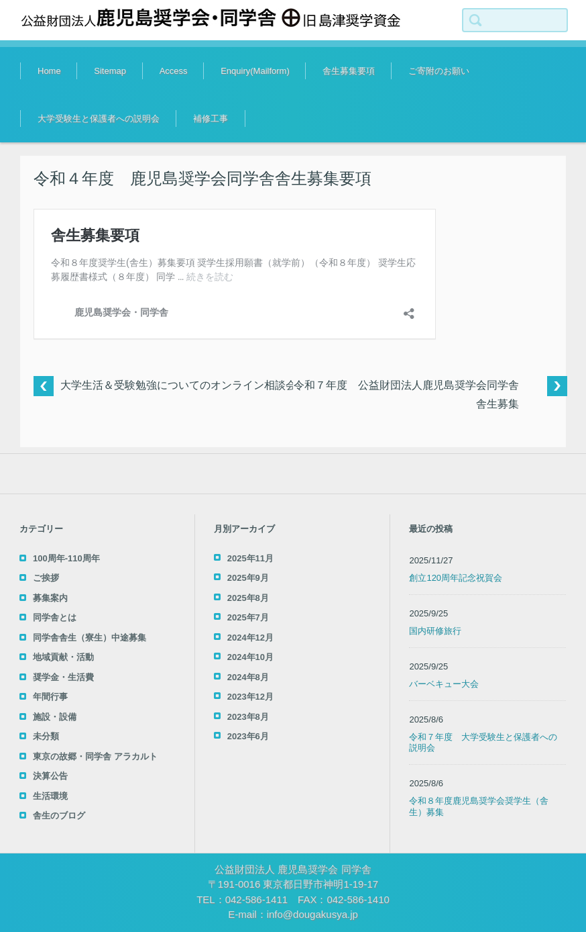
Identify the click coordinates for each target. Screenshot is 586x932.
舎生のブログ (59, 815)
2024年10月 (250, 657)
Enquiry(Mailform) (255, 71)
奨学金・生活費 (63, 677)
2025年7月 (248, 617)
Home (49, 71)
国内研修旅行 (435, 631)
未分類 (46, 736)
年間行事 (50, 697)
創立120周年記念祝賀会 (455, 578)
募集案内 (50, 598)
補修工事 (210, 118)
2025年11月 (250, 558)
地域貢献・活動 (63, 657)
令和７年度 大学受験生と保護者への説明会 (483, 742)
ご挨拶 (46, 578)
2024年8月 (248, 677)
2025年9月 (248, 578)
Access (174, 71)
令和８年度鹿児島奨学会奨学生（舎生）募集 (478, 806)
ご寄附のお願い (438, 71)
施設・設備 (54, 717)
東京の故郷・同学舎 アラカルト (95, 756)
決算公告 (50, 776)
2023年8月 (248, 717)
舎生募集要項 (349, 71)
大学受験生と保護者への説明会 (99, 118)
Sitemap (110, 71)
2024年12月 (250, 638)
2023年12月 (250, 697)
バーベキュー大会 (444, 684)
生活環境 (50, 796)
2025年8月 (248, 598)
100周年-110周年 (66, 558)
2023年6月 (248, 736)
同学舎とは (54, 617)
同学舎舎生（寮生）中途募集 (89, 638)
